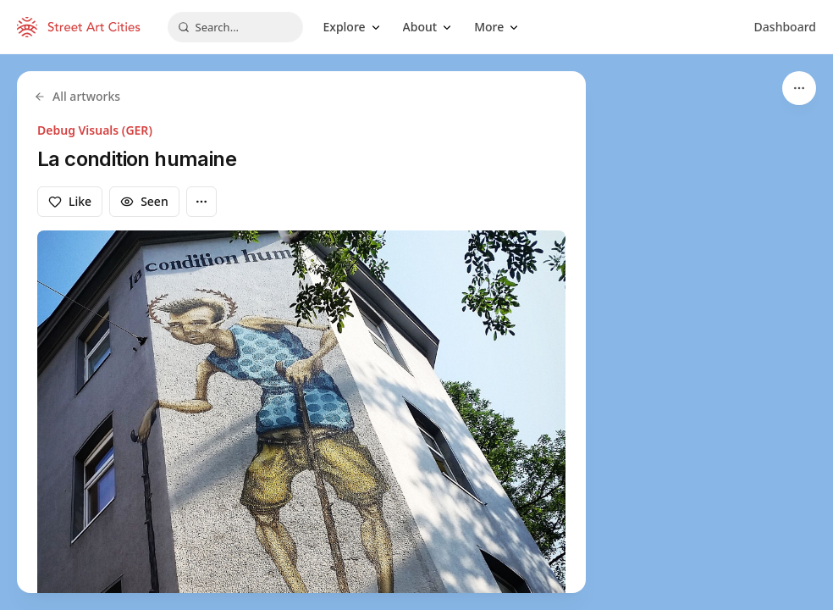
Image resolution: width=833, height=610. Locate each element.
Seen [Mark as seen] (144, 201)
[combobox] (235, 27)
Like (69, 201)
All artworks (77, 96)
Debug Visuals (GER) (94, 130)
